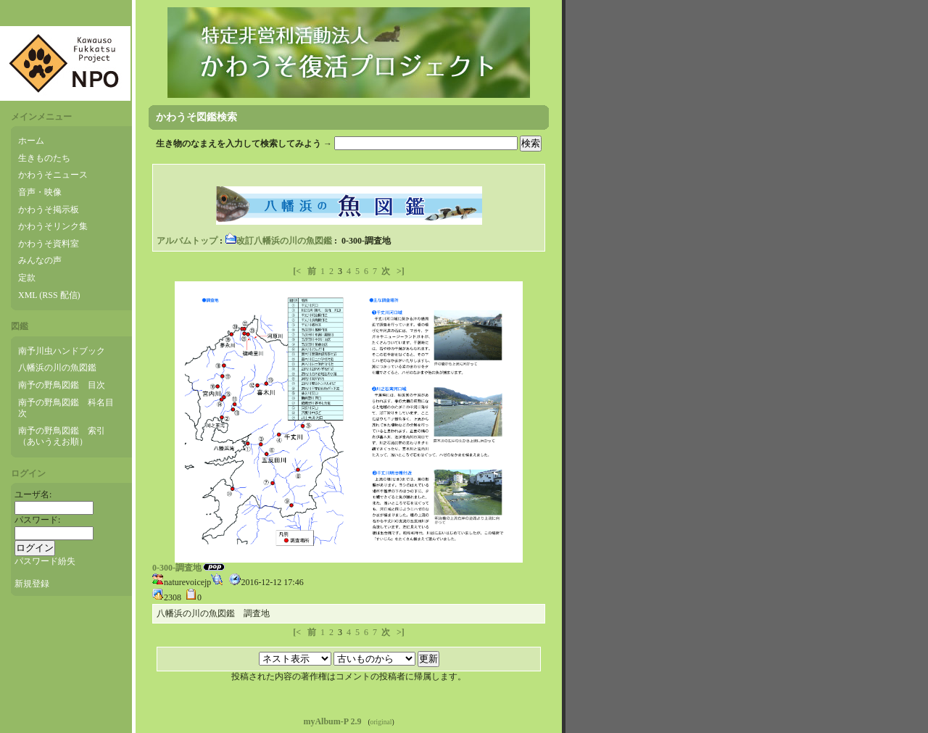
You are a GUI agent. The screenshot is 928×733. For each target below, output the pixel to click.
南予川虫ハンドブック (61, 351)
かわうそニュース (53, 175)
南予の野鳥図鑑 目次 (61, 385)
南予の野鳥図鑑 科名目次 (66, 408)
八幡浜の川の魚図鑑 (57, 368)
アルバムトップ (187, 241)
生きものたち (44, 158)
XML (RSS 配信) (49, 295)
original (381, 722)
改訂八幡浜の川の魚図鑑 (278, 241)
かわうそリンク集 (53, 226)
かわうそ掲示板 (48, 209)
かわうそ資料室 (48, 244)
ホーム (31, 141)
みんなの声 (40, 260)
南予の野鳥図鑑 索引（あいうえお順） (61, 436)
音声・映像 (40, 192)
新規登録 (31, 584)
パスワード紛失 (44, 561)
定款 (27, 278)
